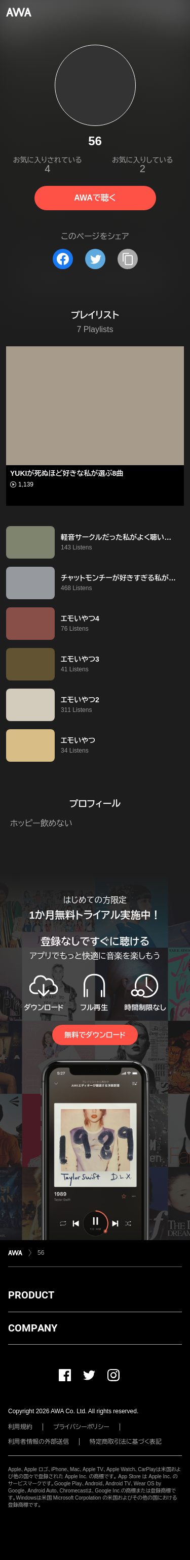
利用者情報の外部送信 (38, 1441)
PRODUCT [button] (31, 1295)
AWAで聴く (95, 197)
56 (40, 1252)
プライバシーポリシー (81, 1427)
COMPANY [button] (32, 1328)
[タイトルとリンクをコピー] (128, 259)
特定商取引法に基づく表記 (126, 1441)
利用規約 (20, 1427)
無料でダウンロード (94, 1035)
